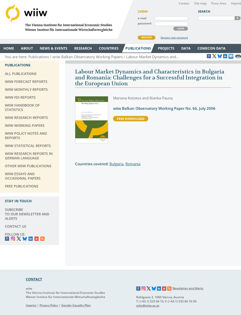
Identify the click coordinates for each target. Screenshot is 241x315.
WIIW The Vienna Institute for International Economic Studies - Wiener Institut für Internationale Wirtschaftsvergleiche (66, 19)
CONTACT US (15, 226)
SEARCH (238, 18)
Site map (200, 3)
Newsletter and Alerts (187, 288)
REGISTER (146, 37)
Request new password (174, 37)
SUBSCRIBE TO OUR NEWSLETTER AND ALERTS (27, 214)
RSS (42, 239)
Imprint (236, 3)
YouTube (36, 239)
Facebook (7, 239)
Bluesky (25, 239)
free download (131, 118)
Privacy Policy (49, 305)
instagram (13, 239)
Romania (132, 163)
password (144, 23)
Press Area (218, 3)
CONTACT (34, 279)
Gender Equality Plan (76, 305)
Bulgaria (116, 163)
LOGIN (180, 28)
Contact (184, 3)
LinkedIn (31, 239)
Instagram (143, 288)
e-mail (142, 18)
